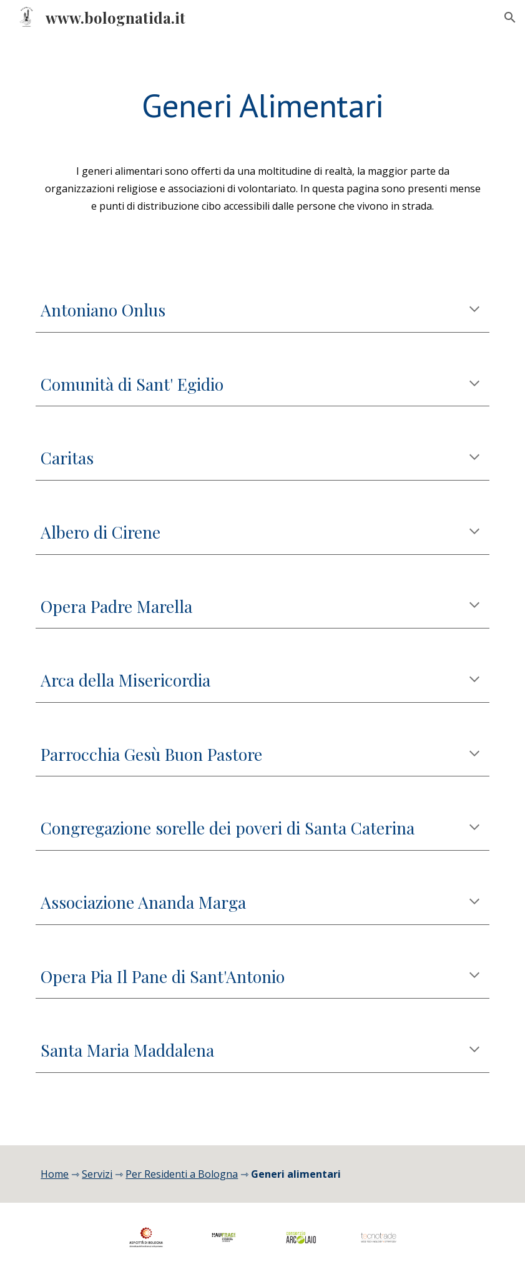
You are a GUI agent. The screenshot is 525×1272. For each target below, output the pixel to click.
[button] (510, 17)
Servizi (97, 1174)
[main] (262, 104)
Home (55, 1174)
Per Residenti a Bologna (181, 1174)
